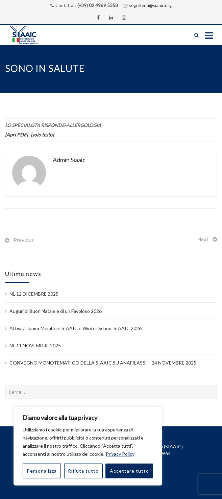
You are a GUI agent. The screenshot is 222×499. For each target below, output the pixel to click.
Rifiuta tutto (83, 471)
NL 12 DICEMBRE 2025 (33, 294)
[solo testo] (42, 135)
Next (202, 239)
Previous (24, 240)
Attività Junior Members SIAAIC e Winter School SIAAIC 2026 (75, 328)
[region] (88, 445)
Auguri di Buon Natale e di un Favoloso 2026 (55, 311)
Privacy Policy (120, 454)
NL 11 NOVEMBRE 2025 (35, 345)
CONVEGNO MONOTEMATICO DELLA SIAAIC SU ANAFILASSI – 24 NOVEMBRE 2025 (102, 363)
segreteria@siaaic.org (150, 5)
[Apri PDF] (16, 135)
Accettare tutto (129, 471)
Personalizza (42, 471)
